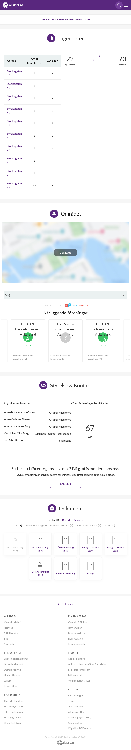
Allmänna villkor (76, 711)
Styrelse (79, 520)
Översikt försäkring (14, 700)
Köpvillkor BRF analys (79, 728)
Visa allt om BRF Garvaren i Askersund (65, 19)
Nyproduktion (75, 638)
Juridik (7, 680)
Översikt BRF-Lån (77, 622)
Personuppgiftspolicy (79, 717)
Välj (7, 295)
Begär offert (10, 686)
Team (71, 700)
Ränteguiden (75, 627)
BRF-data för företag (79, 669)
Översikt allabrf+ (13, 622)
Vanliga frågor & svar (79, 680)
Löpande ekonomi (13, 664)
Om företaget (75, 695)
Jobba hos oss (75, 706)
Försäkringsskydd (13, 706)
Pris (6, 638)
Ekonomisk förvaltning (16, 658)
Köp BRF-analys (76, 658)
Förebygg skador (13, 717)
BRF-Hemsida (11, 633)
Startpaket (10, 644)
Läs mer (65, 483)
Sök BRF (65, 604)
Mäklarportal (75, 675)
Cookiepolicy (75, 722)
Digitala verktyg (12, 669)
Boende (66, 520)
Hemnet (8, 627)
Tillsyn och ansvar (13, 711)
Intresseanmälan (77, 644)
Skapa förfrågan (12, 722)
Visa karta (65, 252)
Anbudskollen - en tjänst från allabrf (87, 664)
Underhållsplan (12, 675)
